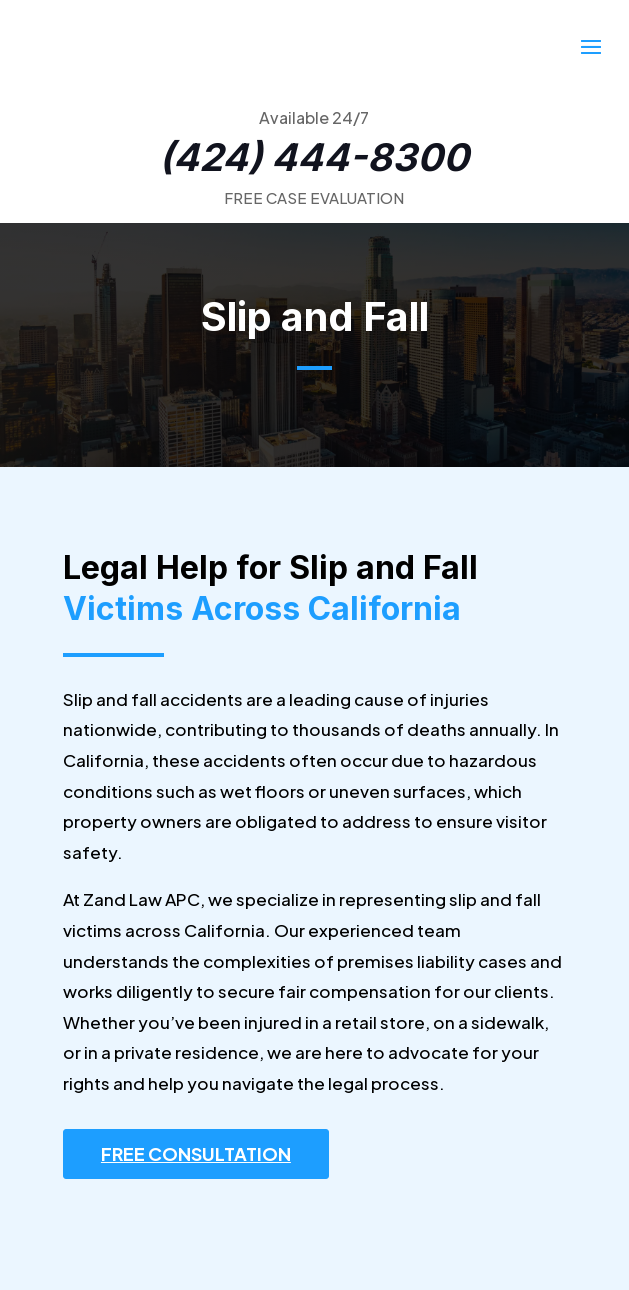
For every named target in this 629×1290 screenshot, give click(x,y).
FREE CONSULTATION (196, 1153)
